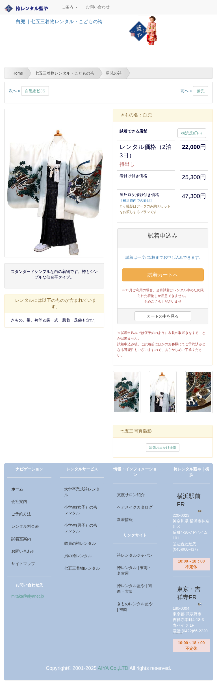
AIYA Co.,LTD (113, 668)
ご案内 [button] (69, 7)
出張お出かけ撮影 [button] (162, 448)
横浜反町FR (191, 133)
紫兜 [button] (201, 91)
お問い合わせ (98, 7)
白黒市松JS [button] (35, 91)
